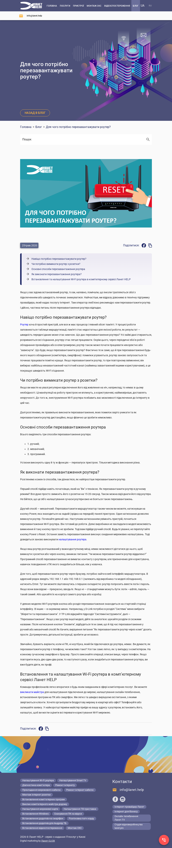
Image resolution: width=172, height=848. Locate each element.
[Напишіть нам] (30, 15)
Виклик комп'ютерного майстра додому (44, 804)
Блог (38, 127)
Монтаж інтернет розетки (36, 794)
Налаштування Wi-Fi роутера (38, 780)
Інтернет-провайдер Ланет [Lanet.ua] (129, 806)
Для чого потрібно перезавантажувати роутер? (78, 127)
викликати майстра (32, 692)
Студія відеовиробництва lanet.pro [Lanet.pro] (129, 826)
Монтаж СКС (75, 828)
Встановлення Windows (35, 813)
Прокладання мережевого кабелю (41, 790)
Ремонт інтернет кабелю (80, 790)
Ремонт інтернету (65, 785)
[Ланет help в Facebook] (115, 799)
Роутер (24, 324)
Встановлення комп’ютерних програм (43, 799)
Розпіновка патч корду (81, 818)
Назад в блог (35, 113)
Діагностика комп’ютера (36, 785)
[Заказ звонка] (164, 840)
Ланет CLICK (48, 840)
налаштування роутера (72, 539)
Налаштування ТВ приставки (80, 809)
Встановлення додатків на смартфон (42, 818)
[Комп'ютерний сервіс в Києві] (31, 5)
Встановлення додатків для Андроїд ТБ (44, 823)
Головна (25, 127)
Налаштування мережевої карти (40, 809)
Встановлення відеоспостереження (42, 828)
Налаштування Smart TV (72, 780)
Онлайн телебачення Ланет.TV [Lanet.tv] (126, 818)
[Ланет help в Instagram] (123, 799)
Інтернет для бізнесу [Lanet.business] (126, 811)
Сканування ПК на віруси (68, 813)
